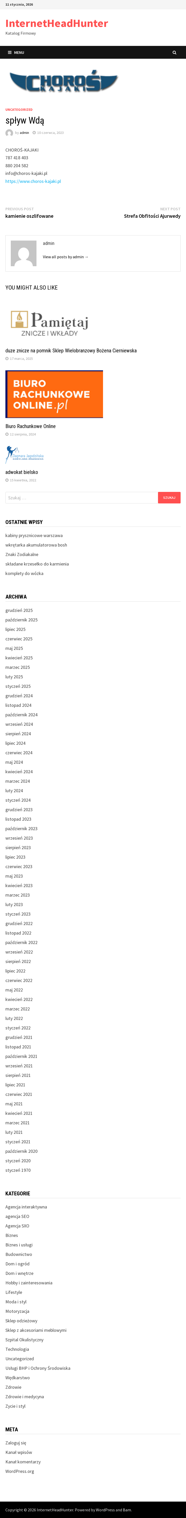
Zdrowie (13, 1387)
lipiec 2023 (15, 857)
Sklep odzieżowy (21, 1321)
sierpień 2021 (18, 1075)
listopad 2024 (18, 705)
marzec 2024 (17, 781)
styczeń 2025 (18, 686)
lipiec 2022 (15, 971)
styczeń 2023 (18, 914)
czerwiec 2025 (18, 639)
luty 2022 (14, 1018)
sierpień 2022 (18, 961)
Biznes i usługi (19, 1245)
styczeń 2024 (18, 800)
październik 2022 (21, 942)
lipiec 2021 (15, 1085)
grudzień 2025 (19, 610)
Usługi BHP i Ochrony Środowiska (37, 1368)
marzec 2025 (17, 667)
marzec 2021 (17, 1123)
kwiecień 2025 (19, 658)
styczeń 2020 (18, 1161)
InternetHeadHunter (56, 23)
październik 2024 (21, 715)
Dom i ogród (17, 1264)
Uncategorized (19, 109)
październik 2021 (21, 1056)
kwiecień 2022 (19, 999)
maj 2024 (14, 762)
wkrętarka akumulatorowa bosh (36, 545)
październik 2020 (21, 1151)
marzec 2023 (17, 895)
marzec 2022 (17, 1009)
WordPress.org (19, 1471)
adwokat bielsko (21, 472)
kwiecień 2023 (19, 885)
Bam (127, 1509)
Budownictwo (18, 1254)
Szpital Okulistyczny (24, 1340)
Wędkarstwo (17, 1378)
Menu (16, 52)
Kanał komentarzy (23, 1462)
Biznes (11, 1235)
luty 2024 (14, 790)
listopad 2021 (18, 1047)
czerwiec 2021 (18, 1094)
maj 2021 (14, 1104)
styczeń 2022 (18, 1028)
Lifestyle (13, 1292)
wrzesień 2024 (19, 724)
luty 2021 (14, 1132)
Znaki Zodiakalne (21, 554)
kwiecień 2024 (19, 772)
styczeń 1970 (18, 1170)
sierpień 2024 (18, 734)
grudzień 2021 (19, 1037)
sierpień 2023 (18, 847)
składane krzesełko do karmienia (37, 564)
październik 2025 (21, 620)
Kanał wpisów (18, 1452)
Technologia (17, 1349)
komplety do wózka (24, 573)
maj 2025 (14, 648)
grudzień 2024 (19, 696)
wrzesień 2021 (19, 1066)
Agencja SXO (17, 1226)
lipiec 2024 (15, 743)
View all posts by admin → (66, 256)
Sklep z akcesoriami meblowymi (36, 1330)
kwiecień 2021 (19, 1113)
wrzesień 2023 (19, 838)
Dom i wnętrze (19, 1273)
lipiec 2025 (15, 629)
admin (24, 132)
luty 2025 (14, 677)
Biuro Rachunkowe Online (30, 426)
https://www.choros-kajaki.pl (33, 181)
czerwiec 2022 (18, 980)
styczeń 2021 (18, 1142)
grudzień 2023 (19, 809)
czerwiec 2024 (18, 753)
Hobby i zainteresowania (28, 1283)
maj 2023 (14, 876)
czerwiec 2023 (18, 866)
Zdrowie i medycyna (24, 1397)
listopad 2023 (18, 819)
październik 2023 (21, 828)
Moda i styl (15, 1302)
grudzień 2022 (19, 923)
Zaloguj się (15, 1443)
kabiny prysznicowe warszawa (34, 535)
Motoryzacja (17, 1311)
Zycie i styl (15, 1406)
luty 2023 (14, 904)
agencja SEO (17, 1216)
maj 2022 (14, 990)
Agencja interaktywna (26, 1207)
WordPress (105, 1509)
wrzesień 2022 (19, 952)
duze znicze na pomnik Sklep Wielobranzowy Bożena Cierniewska (71, 351)
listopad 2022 (18, 933)
